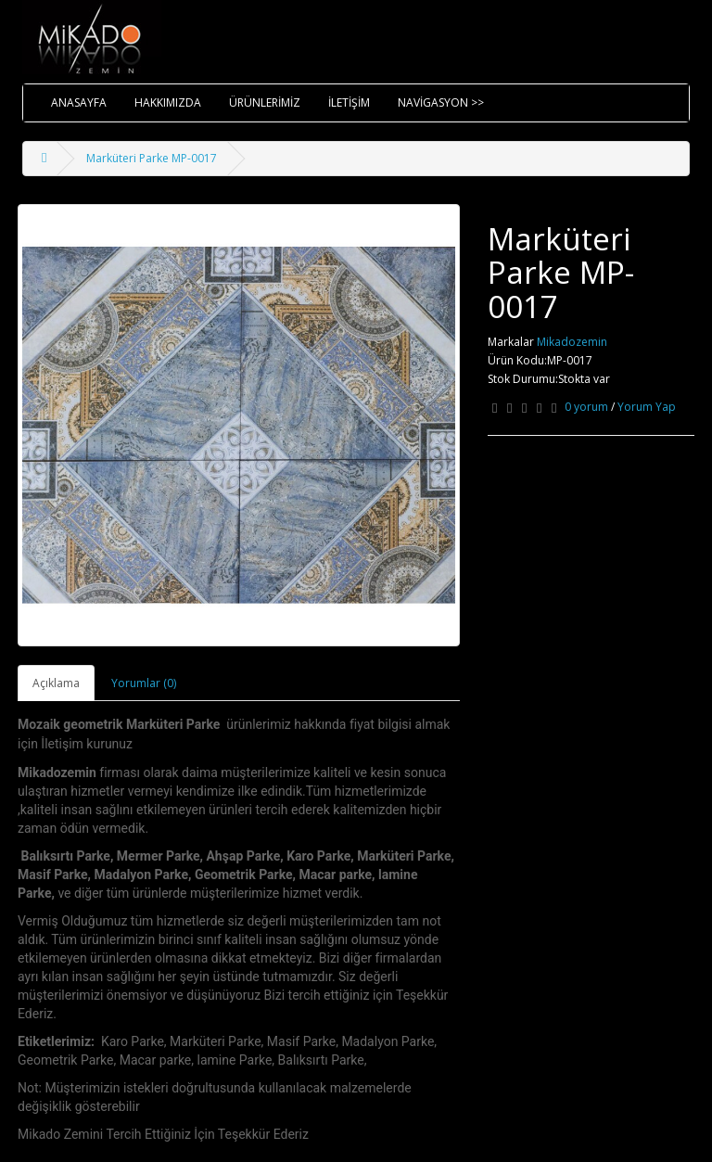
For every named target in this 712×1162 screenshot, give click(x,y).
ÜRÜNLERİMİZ (264, 102)
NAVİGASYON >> (441, 102)
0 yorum (586, 407)
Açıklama (56, 683)
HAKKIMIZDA (167, 102)
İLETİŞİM (349, 102)
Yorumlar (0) (143, 683)
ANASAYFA (79, 102)
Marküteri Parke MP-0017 (151, 158)
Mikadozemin (572, 342)
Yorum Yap (646, 407)
